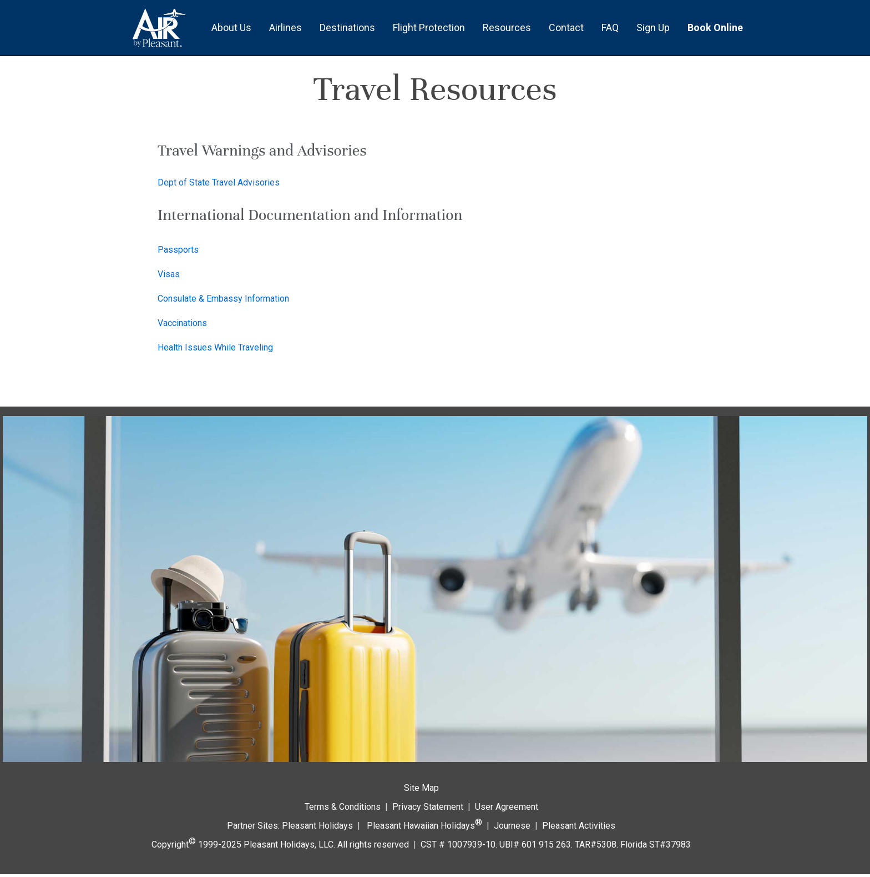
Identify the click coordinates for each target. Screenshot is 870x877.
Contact (566, 27)
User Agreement (506, 806)
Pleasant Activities (578, 825)
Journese (512, 825)
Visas (169, 274)
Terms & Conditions (343, 806)
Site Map (421, 788)
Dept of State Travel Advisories (219, 182)
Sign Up (653, 27)
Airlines (285, 27)
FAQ (610, 27)
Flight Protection (429, 27)
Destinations (347, 27)
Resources (507, 27)
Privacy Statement (427, 806)
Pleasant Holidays (317, 825)
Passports (178, 249)
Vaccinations (182, 323)
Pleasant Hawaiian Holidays (424, 824)
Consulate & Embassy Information (223, 298)
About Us (231, 27)
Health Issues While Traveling (215, 347)
